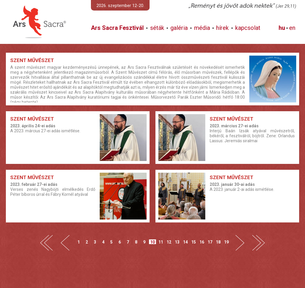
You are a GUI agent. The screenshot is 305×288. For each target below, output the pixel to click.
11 (160, 242)
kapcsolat (247, 27)
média (202, 27)
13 (177, 242)
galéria (179, 27)
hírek (222, 27)
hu (282, 27)
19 (226, 242)
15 (193, 242)
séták (157, 27)
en (292, 27)
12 (169, 242)
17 (210, 242)
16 (201, 242)
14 (185, 242)
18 (218, 242)
